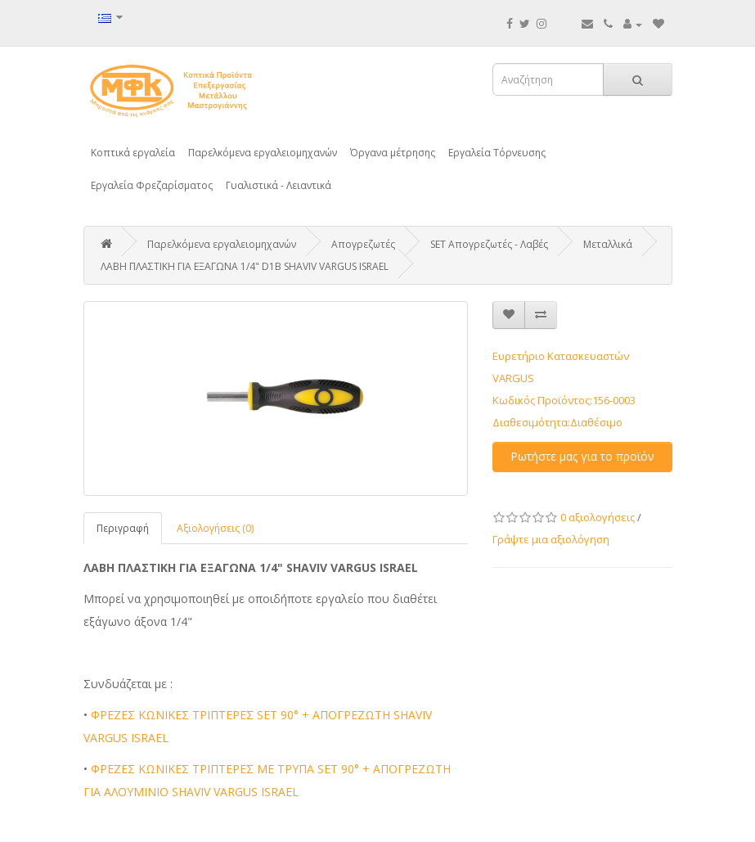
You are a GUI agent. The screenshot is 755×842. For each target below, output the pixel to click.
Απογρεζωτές (363, 244)
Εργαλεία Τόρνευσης (497, 153)
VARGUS (513, 378)
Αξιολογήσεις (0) (215, 528)
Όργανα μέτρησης (392, 153)
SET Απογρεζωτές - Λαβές (489, 244)
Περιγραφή (123, 528)
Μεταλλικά (607, 244)
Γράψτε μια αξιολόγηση (550, 539)
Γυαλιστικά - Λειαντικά (278, 185)
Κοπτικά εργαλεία (133, 153)
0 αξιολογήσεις (597, 517)
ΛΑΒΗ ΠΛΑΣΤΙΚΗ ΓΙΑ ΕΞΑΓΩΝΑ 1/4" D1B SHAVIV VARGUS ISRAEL (245, 266)
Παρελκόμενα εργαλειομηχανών (262, 153)
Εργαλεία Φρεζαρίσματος (152, 185)
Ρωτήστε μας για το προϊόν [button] (582, 456)
